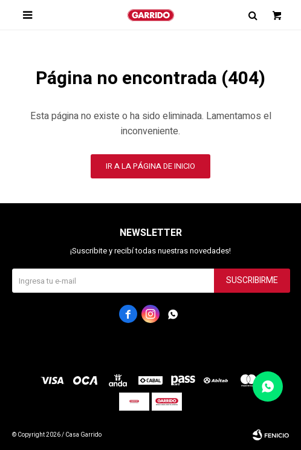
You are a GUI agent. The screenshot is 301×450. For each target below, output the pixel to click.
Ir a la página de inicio (150, 166)
